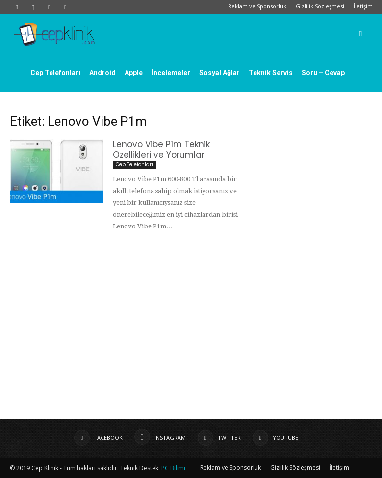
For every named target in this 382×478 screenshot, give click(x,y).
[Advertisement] (191, 325)
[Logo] (54, 33)
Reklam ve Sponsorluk (257, 6)
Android (102, 72)
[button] (361, 33)
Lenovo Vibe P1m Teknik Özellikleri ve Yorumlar (161, 149)
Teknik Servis (271, 72)
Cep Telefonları (55, 72)
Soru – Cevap (323, 72)
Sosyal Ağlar (219, 72)
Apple (134, 72)
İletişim (363, 6)
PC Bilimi (173, 468)
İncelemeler (171, 72)
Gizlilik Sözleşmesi (320, 6)
